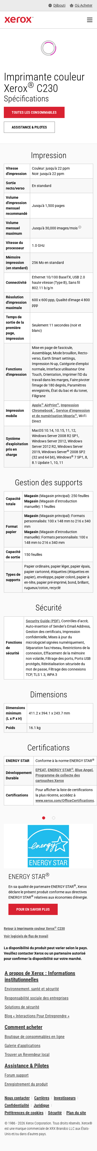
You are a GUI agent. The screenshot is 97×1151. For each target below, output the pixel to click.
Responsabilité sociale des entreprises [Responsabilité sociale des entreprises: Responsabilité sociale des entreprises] (36, 998)
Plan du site (76, 1112)
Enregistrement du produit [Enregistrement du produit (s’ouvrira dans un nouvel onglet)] (26, 1084)
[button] (43, 817)
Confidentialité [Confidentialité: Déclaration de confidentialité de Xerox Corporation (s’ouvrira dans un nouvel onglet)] (17, 1105)
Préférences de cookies (24, 1112)
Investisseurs (65, 1098)
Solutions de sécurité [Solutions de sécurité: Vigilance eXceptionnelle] (22, 1007)
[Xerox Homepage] (19, 20)
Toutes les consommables (34, 112)
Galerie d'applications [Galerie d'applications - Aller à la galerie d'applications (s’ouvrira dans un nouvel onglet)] (22, 1045)
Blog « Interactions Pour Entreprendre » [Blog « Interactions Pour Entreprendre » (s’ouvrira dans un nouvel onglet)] (37, 1016)
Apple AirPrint (45, 405)
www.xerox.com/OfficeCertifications (64, 800)
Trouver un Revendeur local (27, 1054)
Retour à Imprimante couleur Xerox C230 (34, 928)
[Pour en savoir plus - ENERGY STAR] (48, 871)
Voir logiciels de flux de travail (26, 936)
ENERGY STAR (61, 770)
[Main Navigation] (89, 20)
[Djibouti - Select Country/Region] (56, 5)
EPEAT (40, 770)
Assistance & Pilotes (27, 1066)
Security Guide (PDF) (43, 621)
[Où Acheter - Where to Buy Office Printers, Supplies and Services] (81, 5)
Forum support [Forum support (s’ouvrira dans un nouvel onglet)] (17, 1075)
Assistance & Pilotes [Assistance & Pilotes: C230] (29, 127)
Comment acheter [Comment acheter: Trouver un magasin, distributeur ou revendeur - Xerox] (23, 1027)
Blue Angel (84, 770)
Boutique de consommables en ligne (35, 1036)
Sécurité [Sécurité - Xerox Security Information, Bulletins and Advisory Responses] (55, 1112)
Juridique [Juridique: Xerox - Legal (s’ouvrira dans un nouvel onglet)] (41, 1105)
